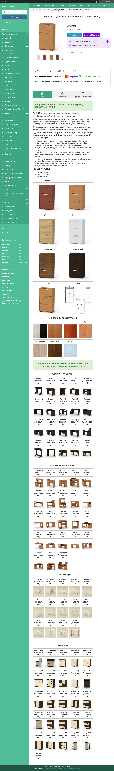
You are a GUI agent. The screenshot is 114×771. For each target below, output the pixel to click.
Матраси (71, 5)
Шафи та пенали (11, 222)
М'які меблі (9, 50)
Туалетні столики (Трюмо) (14, 109)
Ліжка (7, 70)
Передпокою (9, 211)
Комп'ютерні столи (11, 58)
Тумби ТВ (8, 54)
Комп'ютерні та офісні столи (13, 149)
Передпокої (9, 46)
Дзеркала (8, 81)
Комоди (7, 85)
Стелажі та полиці (11, 219)
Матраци (8, 77)
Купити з (91, 35)
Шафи (7, 66)
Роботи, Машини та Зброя (14, 174)
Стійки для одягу (11, 170)
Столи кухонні (10, 121)
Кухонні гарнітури (11, 125)
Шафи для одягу (11, 133)
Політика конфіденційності (71, 769)
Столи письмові (10, 97)
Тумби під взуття (11, 105)
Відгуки (5, 232)
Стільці (7, 166)
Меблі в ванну (10, 162)
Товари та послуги (9, 34)
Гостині (97, 5)
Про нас (5, 228)
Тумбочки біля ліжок (12, 73)
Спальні (8, 38)
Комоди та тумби (11, 189)
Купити (74, 35)
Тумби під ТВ (9, 93)
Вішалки (8, 101)
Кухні (6, 158)
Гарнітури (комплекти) (13, 178)
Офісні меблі (9, 207)
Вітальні (8, 42)
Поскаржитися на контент (53, 769)
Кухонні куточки (10, 117)
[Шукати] (24, 12)
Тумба (60, 145)
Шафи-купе (9, 129)
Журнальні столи (11, 62)
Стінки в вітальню (11, 215)
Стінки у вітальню (11, 136)
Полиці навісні (10, 89)
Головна (37, 5)
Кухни (7, 199)
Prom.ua (67, 767)
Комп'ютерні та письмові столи (14, 194)
